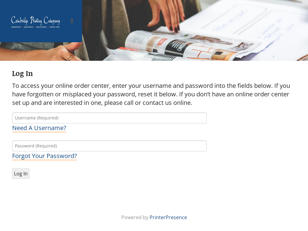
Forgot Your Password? (44, 156)
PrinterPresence (168, 217)
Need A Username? (39, 128)
